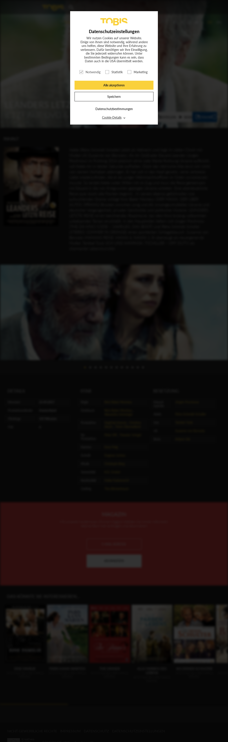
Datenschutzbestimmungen (114, 109)
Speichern (114, 96)
